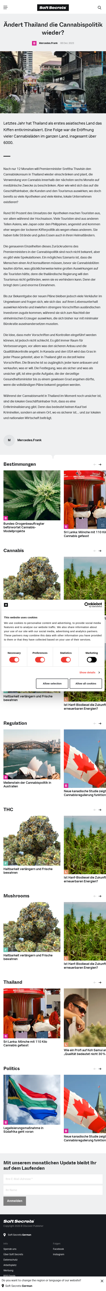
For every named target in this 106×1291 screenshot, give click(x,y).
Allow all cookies (86, 683)
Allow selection (52, 683)
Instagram (58, 1254)
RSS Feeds (9, 1276)
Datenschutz (10, 1260)
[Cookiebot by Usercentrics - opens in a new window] (87, 604)
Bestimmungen (19, 464)
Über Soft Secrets (13, 1254)
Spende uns (9, 1249)
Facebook (58, 1249)
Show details (88, 672)
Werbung (8, 1270)
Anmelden (14, 1201)
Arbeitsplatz (10, 1265)
